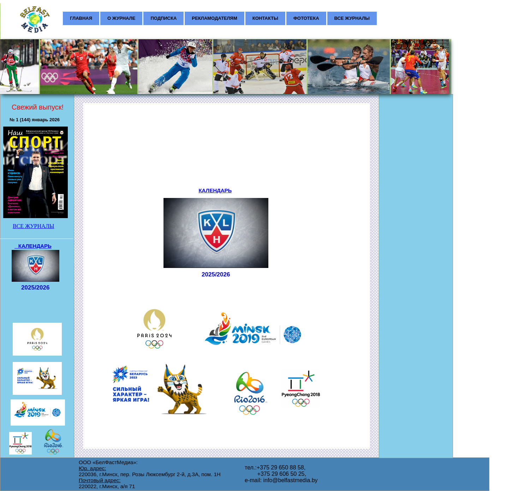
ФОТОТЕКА (306, 18)
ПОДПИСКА (163, 18)
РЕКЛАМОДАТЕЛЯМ (214, 18)
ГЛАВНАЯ (81, 18)
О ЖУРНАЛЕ (121, 18)
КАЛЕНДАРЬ (215, 190)
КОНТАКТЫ (265, 18)
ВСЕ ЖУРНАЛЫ (352, 18)
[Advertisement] (414, 139)
